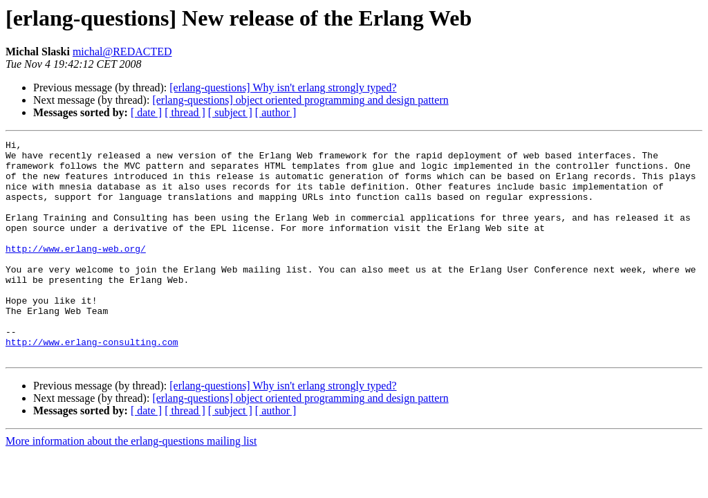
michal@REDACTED (122, 51)
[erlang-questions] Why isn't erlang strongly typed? (282, 87)
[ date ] (146, 112)
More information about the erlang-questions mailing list (131, 484)
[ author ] (276, 112)
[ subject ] (230, 112)
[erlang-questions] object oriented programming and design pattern (300, 100)
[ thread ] (185, 112)
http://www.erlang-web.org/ (76, 271)
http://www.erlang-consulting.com (92, 383)
